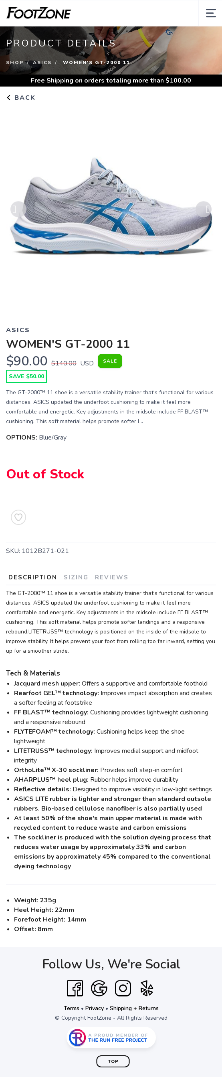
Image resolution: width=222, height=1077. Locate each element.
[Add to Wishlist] (18, 517)
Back (21, 97)
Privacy (94, 1008)
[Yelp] (147, 988)
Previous (18, 211)
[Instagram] (123, 988)
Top (113, 1062)
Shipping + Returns (134, 1008)
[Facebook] (75, 988)
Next (204, 211)
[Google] (99, 988)
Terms (71, 1008)
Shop (15, 62)
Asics (42, 62)
